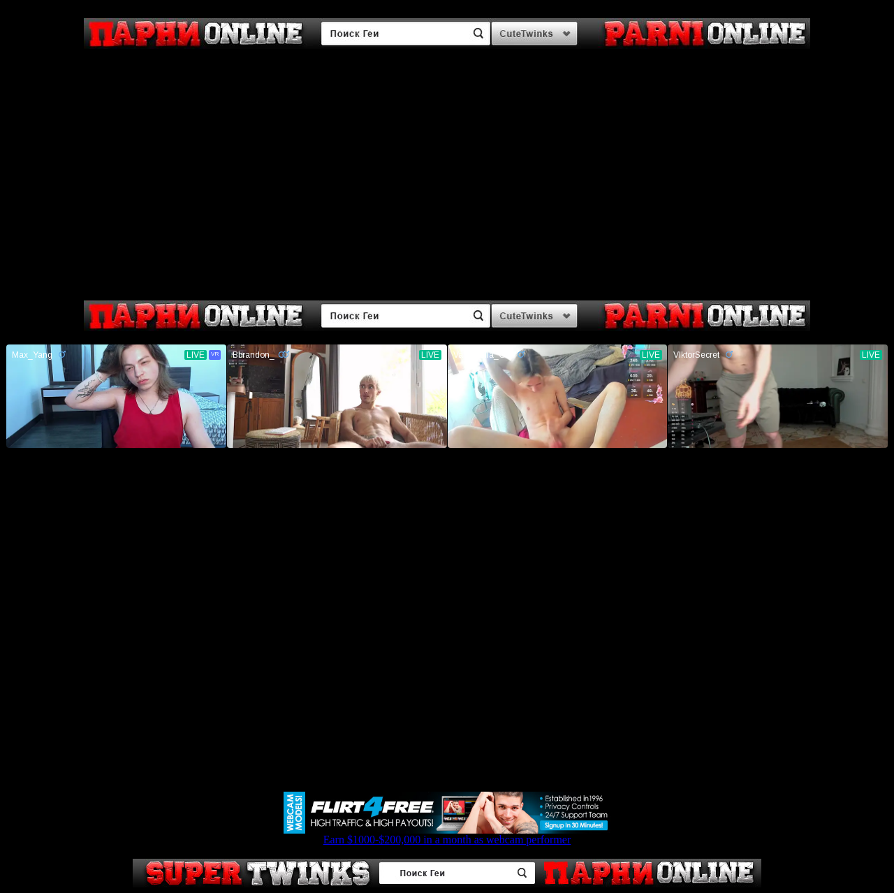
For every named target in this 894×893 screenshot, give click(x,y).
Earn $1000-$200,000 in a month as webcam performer (447, 834)
